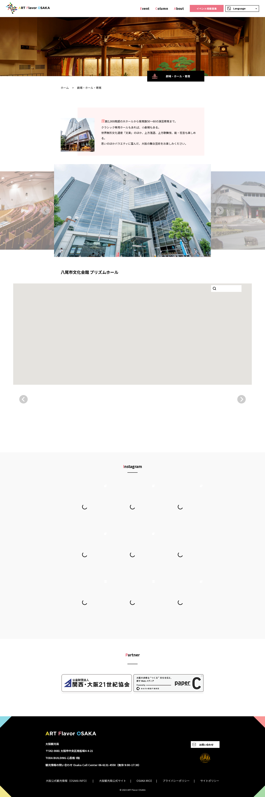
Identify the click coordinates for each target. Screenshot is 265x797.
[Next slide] (219, 210)
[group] (132, 210)
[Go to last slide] (45, 210)
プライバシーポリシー (176, 781)
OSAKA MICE (144, 781)
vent (144, 8)
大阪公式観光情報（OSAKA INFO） (67, 781)
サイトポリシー (209, 781)
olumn (161, 8)
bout (179, 8)
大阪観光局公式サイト (112, 781)
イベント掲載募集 (207, 8)
